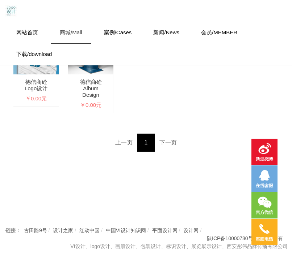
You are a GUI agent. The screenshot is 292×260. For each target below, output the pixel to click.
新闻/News (166, 32)
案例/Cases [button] (118, 32)
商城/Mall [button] (71, 32)
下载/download (34, 54)
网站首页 (27, 32)
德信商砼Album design (91, 88)
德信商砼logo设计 (36, 85)
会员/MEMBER (219, 32)
